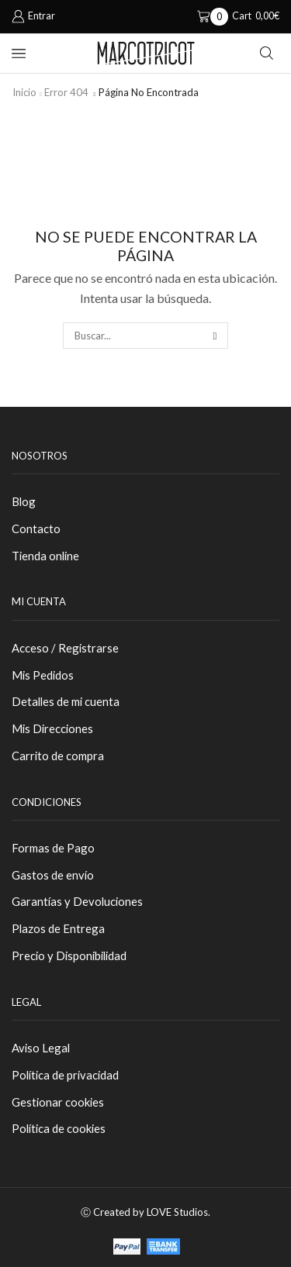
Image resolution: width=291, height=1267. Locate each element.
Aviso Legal (41, 1048)
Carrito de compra (58, 756)
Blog (24, 501)
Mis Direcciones (52, 728)
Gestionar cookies (58, 1102)
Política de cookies (59, 1128)
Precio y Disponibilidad (69, 955)
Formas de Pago (53, 848)
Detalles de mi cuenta (66, 701)
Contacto (36, 528)
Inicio (24, 92)
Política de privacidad (65, 1075)
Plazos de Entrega (58, 928)
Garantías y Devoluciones (77, 901)
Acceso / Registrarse (65, 648)
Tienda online (45, 556)
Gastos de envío (53, 875)
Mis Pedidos (43, 675)
